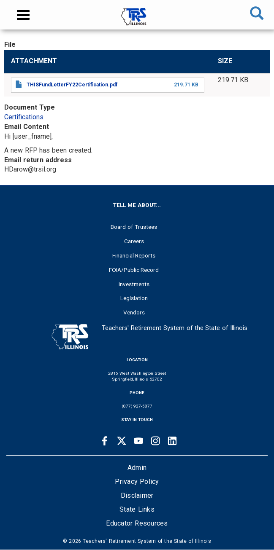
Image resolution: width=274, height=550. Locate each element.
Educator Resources (137, 523)
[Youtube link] (138, 441)
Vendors (134, 312)
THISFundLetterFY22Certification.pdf (72, 85)
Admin (137, 468)
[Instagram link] (155, 441)
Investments (134, 284)
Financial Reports (134, 255)
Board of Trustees (134, 226)
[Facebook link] (104, 441)
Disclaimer (137, 495)
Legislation (134, 298)
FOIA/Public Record (134, 269)
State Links (137, 509)
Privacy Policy (137, 482)
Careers (134, 241)
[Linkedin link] (172, 441)
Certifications (23, 117)
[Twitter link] (121, 441)
